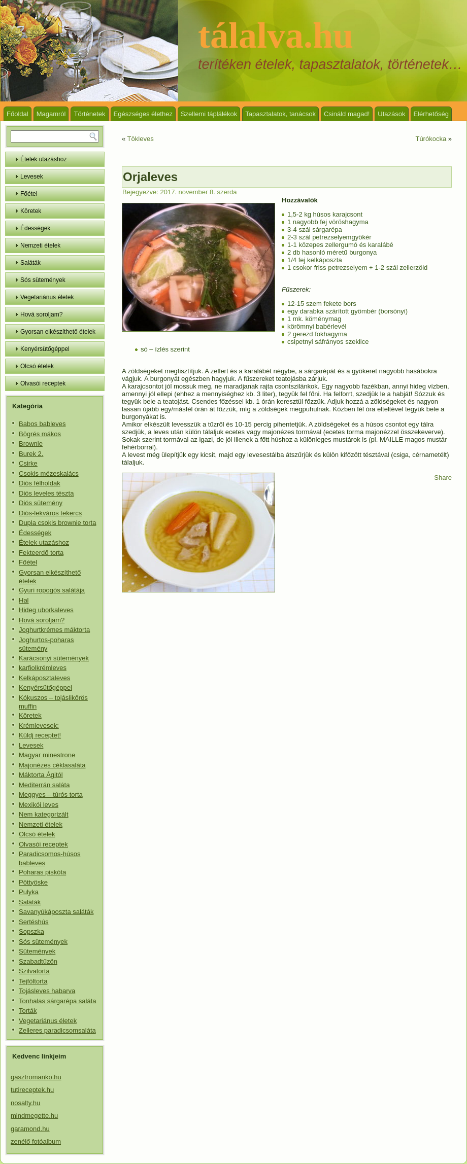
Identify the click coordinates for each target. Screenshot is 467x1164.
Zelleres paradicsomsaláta (57, 1030)
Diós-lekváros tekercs (50, 513)
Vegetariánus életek (47, 297)
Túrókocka (430, 139)
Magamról (51, 114)
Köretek (30, 211)
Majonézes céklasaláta (52, 765)
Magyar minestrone (47, 755)
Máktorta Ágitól (41, 775)
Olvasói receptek (42, 383)
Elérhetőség (431, 114)
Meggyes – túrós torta (51, 794)
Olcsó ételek (37, 366)
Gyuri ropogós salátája (52, 590)
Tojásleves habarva (47, 991)
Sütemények (37, 951)
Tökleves (140, 139)
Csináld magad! (347, 114)
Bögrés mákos (40, 434)
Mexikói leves (38, 804)
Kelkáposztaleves (44, 678)
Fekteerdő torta (41, 552)
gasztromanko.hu (36, 1077)
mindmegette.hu (34, 1115)
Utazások (391, 114)
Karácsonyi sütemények (54, 658)
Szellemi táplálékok (209, 114)
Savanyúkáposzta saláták (56, 911)
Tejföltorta (33, 981)
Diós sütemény (40, 503)
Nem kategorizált (44, 814)
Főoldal (17, 114)
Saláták (30, 262)
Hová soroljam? (41, 314)
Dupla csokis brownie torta (57, 522)
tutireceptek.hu (32, 1090)
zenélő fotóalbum (36, 1141)
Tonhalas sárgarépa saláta (57, 1001)
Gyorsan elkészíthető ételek (57, 331)
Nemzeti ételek (40, 245)
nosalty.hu (25, 1103)
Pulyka (29, 892)
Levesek (31, 176)
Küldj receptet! (40, 735)
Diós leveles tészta (46, 493)
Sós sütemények (42, 280)
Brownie (31, 443)
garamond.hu (30, 1129)
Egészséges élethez (143, 114)
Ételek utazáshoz (43, 159)
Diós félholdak (39, 483)
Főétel (28, 193)
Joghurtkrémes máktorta (54, 629)
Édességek (35, 228)
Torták (28, 1010)
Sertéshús (34, 922)
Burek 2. (31, 453)
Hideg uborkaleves (46, 610)
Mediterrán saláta (44, 785)
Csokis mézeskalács (49, 473)
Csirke (28, 463)
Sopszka (31, 931)
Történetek (89, 114)
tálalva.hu (275, 35)
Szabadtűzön (38, 961)
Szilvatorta (34, 971)
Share (443, 477)
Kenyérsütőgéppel (45, 348)
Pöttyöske (33, 882)
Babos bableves (42, 424)
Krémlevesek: (39, 725)
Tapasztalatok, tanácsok (280, 114)
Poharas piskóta (42, 872)
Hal (24, 600)
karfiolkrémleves (42, 668)
